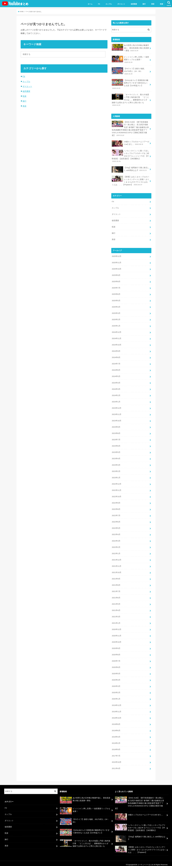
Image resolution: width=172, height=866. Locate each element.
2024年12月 (116, 331)
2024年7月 (116, 363)
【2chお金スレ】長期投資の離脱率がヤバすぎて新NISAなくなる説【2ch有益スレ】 (130, 84)
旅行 (144, 4)
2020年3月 (116, 684)
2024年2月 (116, 394)
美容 (152, 4)
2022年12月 (116, 482)
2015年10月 (116, 760)
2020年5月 (116, 671)
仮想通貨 (134, 4)
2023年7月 (116, 438)
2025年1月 (116, 325)
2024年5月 (116, 375)
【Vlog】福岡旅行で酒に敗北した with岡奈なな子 (130, 169)
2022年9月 (116, 501)
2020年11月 (116, 634)
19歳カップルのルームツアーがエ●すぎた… (130, 143)
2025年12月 (116, 256)
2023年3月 (116, 464)
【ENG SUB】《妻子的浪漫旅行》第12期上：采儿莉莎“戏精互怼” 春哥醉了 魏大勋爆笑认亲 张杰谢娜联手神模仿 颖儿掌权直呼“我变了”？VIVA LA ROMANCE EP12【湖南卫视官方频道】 (130, 128)
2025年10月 (116, 268)
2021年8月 (116, 583)
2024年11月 (116, 337)
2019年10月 (116, 716)
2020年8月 (116, 653)
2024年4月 (116, 382)
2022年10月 (116, 495)
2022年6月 (116, 520)
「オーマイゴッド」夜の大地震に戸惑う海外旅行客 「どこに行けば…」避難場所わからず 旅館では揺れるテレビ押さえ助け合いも (130, 99)
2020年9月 (116, 646)
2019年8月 (116, 722)
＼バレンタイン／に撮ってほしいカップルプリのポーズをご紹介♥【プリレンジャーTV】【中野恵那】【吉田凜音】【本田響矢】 (130, 155)
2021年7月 (116, 590)
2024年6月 (116, 369)
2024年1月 (116, 400)
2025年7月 (116, 287)
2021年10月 (116, 571)
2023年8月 (116, 432)
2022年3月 (116, 539)
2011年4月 (116, 766)
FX (99, 4)
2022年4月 (116, 533)
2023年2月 (116, 470)
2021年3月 (116, 615)
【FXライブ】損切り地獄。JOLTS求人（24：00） (129, 71)
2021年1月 (116, 621)
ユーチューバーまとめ (145, 862)
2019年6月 (116, 728)
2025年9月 (116, 274)
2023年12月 (116, 407)
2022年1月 (116, 552)
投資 (161, 4)
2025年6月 (116, 293)
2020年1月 (116, 697)
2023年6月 (116, 445)
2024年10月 (116, 344)
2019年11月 (116, 709)
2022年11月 (116, 489)
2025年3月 (116, 312)
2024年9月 (116, 350)
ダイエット (121, 4)
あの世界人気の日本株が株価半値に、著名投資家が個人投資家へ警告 (130, 48)
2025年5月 (116, 300)
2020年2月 (116, 690)
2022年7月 (116, 514)
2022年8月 (116, 508)
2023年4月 (116, 457)
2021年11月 (116, 564)
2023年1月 (116, 476)
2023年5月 (116, 451)
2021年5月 (116, 602)
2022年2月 (116, 545)
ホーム (90, 4)
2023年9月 (116, 426)
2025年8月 (116, 281)
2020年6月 (116, 665)
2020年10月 (116, 640)
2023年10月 (116, 419)
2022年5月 (116, 527)
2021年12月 (116, 558)
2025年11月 (116, 262)
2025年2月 (116, 319)
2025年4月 (116, 306)
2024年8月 (116, 356)
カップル (109, 4)
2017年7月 (116, 753)
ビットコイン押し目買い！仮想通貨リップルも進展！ (130, 59)
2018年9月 (116, 747)
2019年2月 (116, 741)
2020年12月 (116, 627)
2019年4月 (116, 734)
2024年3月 (116, 388)
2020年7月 (116, 659)
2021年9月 (116, 577)
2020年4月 (116, 678)
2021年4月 (116, 609)
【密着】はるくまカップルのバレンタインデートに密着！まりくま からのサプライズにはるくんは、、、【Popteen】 (130, 180)
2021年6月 (116, 596)
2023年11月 (116, 413)
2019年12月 (116, 703)
